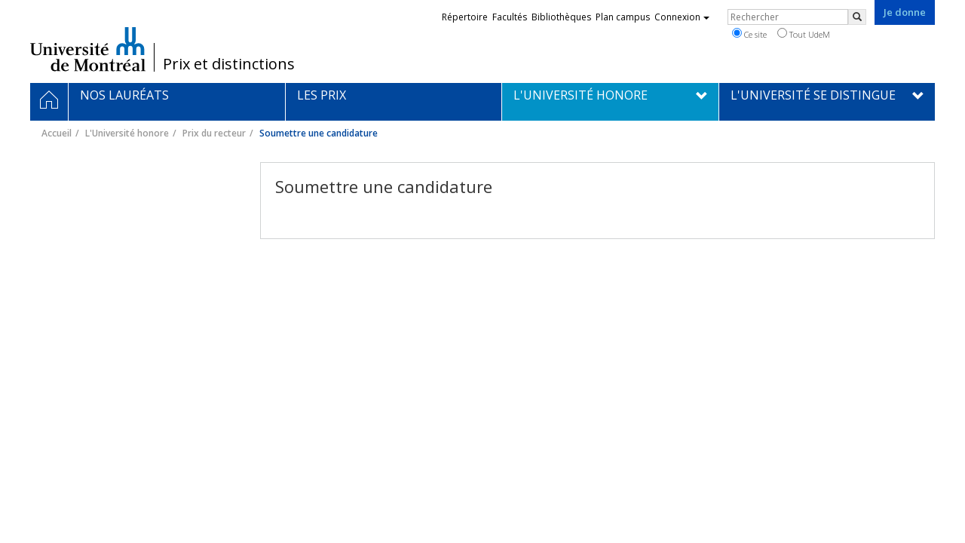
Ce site (749, 34)
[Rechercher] (857, 17)
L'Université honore (127, 133)
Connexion (681, 17)
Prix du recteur (214, 133)
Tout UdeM (803, 34)
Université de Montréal (88, 49)
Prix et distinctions (229, 64)
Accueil (56, 133)
